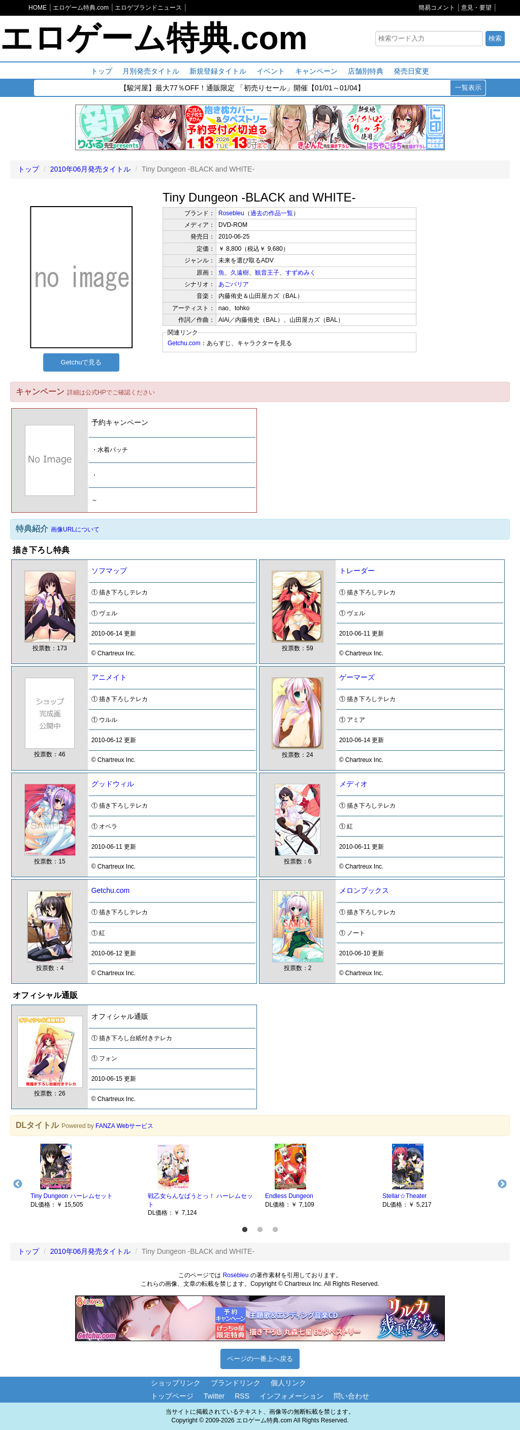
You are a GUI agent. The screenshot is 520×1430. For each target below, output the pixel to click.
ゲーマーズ (357, 677)
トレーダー (357, 571)
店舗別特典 (365, 71)
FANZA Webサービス (124, 1125)
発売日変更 (411, 71)
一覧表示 (468, 87)
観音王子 (267, 272)
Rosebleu (231, 213)
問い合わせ (351, 1396)
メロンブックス (364, 890)
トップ (101, 71)
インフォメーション (291, 1396)
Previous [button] (18, 1184)
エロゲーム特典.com (153, 38)
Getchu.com (184, 343)
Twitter (214, 1396)
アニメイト (109, 677)
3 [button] (275, 1230)
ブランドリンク (236, 1383)
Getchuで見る (81, 362)
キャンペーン (316, 71)
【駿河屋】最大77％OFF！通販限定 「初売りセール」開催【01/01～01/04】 (242, 88)
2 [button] (260, 1230)
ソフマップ (109, 571)
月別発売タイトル (150, 71)
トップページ (172, 1396)
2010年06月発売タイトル (90, 169)
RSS (242, 1396)
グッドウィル (112, 784)
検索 (495, 38)
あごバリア (233, 284)
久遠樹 (240, 272)
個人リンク (288, 1383)
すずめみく (300, 272)
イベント (270, 71)
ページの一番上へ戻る (260, 1358)
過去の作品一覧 (271, 213)
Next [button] (502, 1184)
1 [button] (245, 1230)
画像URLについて (75, 529)
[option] (84, 1175)
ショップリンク (176, 1383)
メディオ (353, 784)
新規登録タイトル (217, 71)
